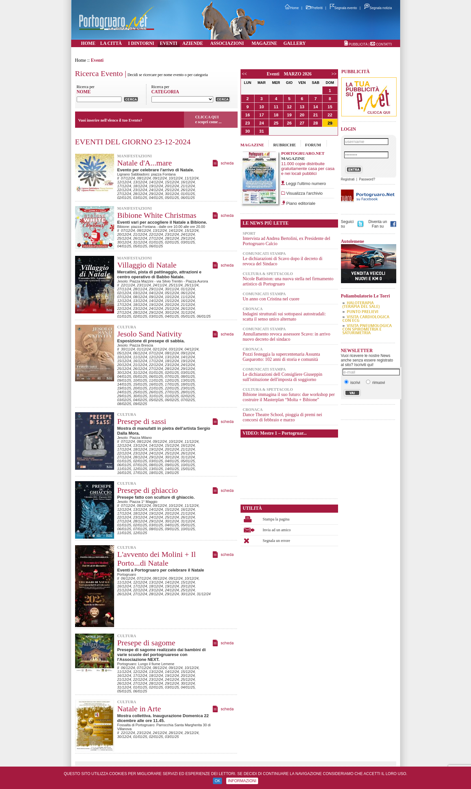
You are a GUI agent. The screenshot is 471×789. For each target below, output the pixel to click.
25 (276, 123)
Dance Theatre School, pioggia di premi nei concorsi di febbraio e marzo (282, 417)
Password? (367, 179)
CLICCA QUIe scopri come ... (208, 119)
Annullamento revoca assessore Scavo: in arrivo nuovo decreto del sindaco (286, 337)
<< (244, 74)
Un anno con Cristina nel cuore (271, 298)
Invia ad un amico (277, 530)
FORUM (313, 144)
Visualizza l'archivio (304, 193)
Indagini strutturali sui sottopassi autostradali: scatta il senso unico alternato (284, 316)
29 (330, 123)
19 (289, 114)
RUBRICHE (284, 144)
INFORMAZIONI (242, 781)
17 (261, 114)
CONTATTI (384, 44)
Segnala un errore (276, 540)
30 (247, 131)
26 (289, 123)
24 (261, 123)
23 (247, 123)
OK (217, 781)
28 (315, 123)
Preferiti (314, 8)
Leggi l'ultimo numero (306, 183)
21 (315, 114)
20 (302, 114)
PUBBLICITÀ (358, 44)
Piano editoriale (300, 203)
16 (247, 114)
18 (276, 114)
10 (261, 106)
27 (302, 123)
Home (292, 8)
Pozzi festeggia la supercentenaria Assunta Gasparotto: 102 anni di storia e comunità (281, 357)
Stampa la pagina (276, 519)
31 (261, 131)
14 (315, 106)
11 (276, 106)
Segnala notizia (378, 8)
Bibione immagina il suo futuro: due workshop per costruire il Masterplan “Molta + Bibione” (289, 397)
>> (334, 74)
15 (330, 106)
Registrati (348, 179)
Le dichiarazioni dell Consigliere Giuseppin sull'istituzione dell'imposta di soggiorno (282, 377)
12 (289, 106)
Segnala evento (343, 8)
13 (302, 106)
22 (330, 114)
